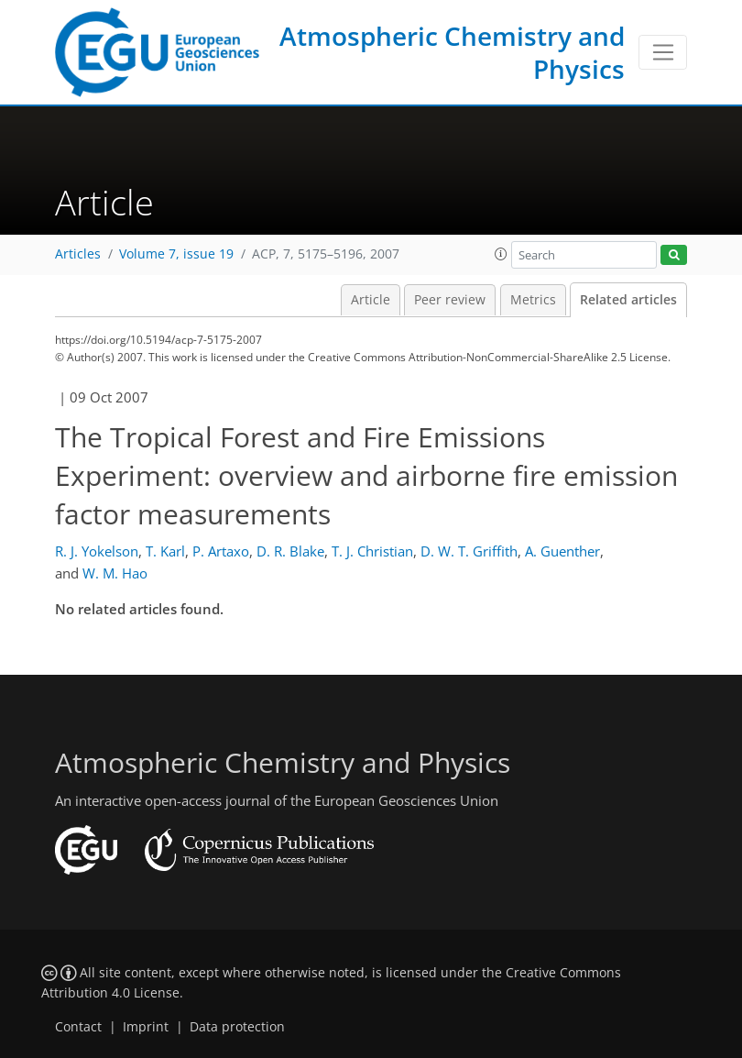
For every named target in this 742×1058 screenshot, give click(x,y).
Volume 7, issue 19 (176, 254)
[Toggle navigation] (662, 52)
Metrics (533, 300)
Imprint (146, 1027)
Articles (78, 254)
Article (370, 300)
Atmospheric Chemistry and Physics (452, 52)
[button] (501, 254)
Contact (78, 1027)
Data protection (237, 1027)
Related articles (628, 300)
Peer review (450, 300)
